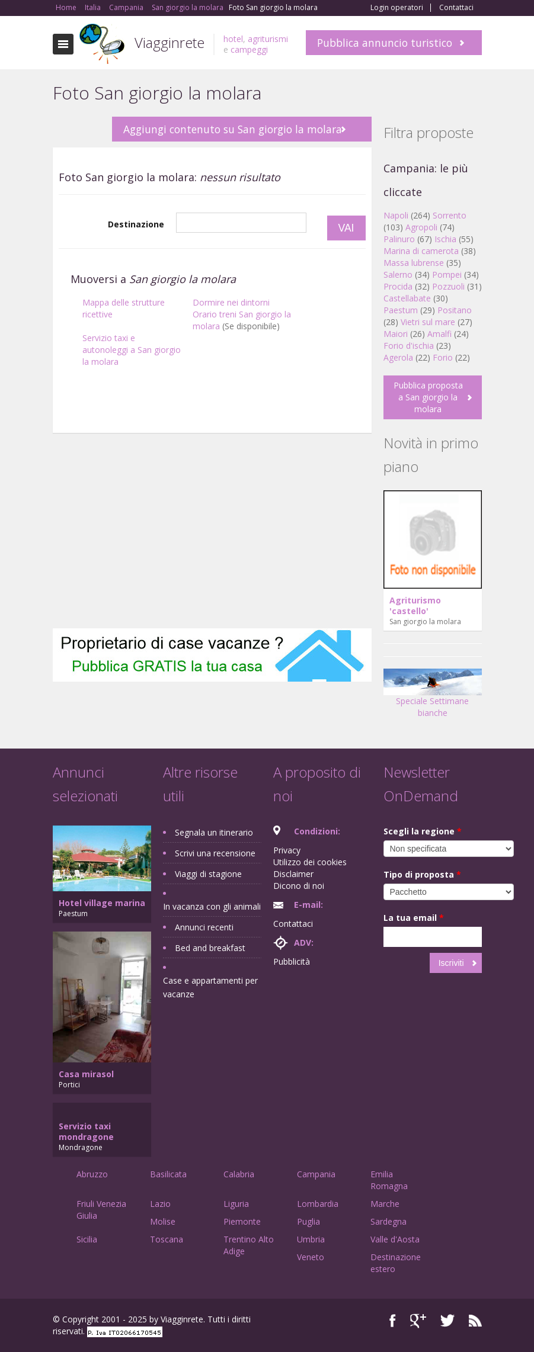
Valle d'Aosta (395, 1239)
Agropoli (421, 227)
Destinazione (136, 224)
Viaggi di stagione (208, 873)
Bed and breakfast (210, 947)
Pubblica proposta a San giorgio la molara (428, 397)
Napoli (395, 215)
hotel (233, 38)
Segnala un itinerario (214, 832)
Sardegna (388, 1221)
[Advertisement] (212, 533)
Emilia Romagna (389, 1180)
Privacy (286, 850)
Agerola (398, 357)
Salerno (398, 274)
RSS (475, 1321)
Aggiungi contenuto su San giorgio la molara (232, 129)
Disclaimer (293, 873)
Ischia (445, 239)
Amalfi (439, 333)
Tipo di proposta (422, 874)
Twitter (447, 1321)
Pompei (447, 274)
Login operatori (396, 8)
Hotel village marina (102, 902)
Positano (454, 310)
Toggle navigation (63, 44)
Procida (398, 286)
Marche (384, 1203)
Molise (162, 1221)
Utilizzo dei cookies (310, 862)
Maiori (395, 333)
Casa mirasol (86, 1074)
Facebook (392, 1321)
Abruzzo (92, 1174)
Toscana (166, 1239)
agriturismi (268, 38)
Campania (316, 1174)
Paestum (400, 310)
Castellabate (407, 298)
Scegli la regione (422, 831)
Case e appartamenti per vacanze (210, 987)
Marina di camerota (421, 250)
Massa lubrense (413, 262)
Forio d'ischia (408, 345)
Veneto (310, 1257)
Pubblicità (291, 961)
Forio (443, 357)
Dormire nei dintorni (231, 302)
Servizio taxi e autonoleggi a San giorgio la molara (131, 349)
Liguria (236, 1203)
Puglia (308, 1221)
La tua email (413, 917)
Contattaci (456, 8)
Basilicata (168, 1174)
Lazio (160, 1203)
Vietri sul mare (428, 321)
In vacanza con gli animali (212, 906)
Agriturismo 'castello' (415, 605)
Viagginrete (169, 42)
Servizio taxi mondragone (86, 1131)
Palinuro (399, 239)
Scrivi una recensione (215, 853)
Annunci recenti (204, 927)
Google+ (418, 1321)
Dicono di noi (298, 885)
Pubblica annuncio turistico (384, 43)
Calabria (238, 1174)
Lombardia (317, 1203)
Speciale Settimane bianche (432, 697)
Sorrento (449, 215)
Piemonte (242, 1221)
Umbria (311, 1239)
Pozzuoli (448, 286)
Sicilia (86, 1239)
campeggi (249, 49)
